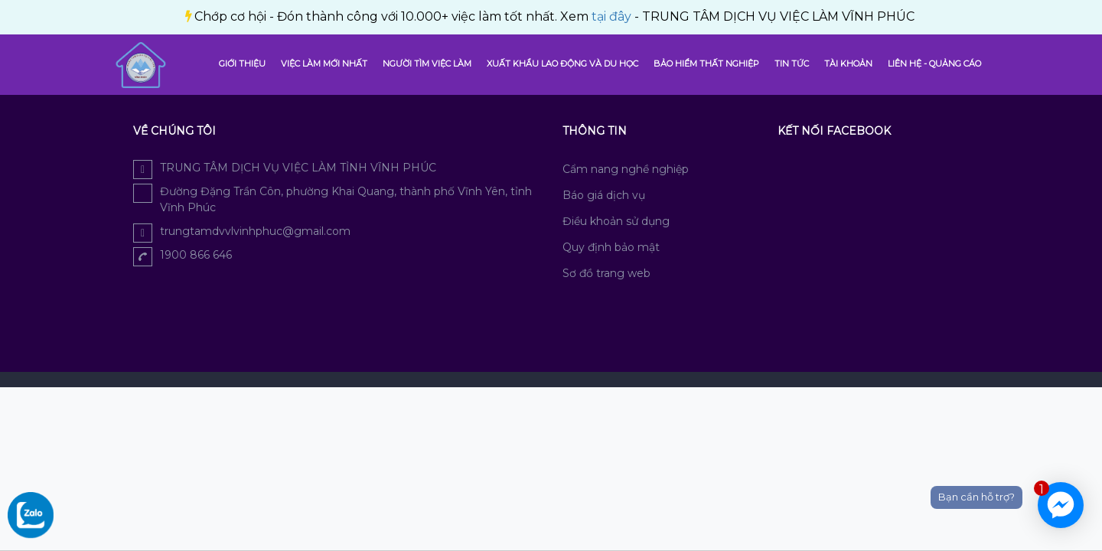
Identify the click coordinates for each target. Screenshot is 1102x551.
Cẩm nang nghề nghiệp (625, 169)
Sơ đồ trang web (606, 273)
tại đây (354, 16)
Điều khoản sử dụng (616, 221)
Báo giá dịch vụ (603, 195)
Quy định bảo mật (611, 247)
